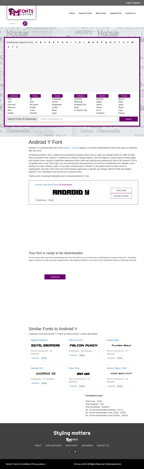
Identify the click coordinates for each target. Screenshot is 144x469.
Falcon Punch (76, 340)
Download (55, 277)
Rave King (74, 368)
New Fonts (101, 13)
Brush (54, 110)
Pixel (32, 102)
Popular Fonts (85, 13)
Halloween (78, 102)
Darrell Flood (52, 185)
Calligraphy (56, 99)
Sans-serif (11, 105)
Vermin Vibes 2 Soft (116, 368)
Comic (32, 110)
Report (51, 200)
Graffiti (55, 107)
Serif (9, 102)
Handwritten (57, 105)
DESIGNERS (87, 445)
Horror (121, 107)
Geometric (100, 113)
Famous (121, 113)
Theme (124, 96)
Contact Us (131, 13)
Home (72, 13)
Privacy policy (38, 464)
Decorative (34, 105)
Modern (102, 96)
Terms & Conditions (21, 464)
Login (128, 3)
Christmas (78, 99)
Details (44, 358)
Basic (10, 99)
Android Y (39, 185)
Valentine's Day (80, 105)
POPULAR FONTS (54, 445)
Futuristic (100, 99)
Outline (11, 113)
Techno (99, 107)
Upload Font (115, 13)
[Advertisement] (72, 70)
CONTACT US (103, 445)
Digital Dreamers (39, 340)
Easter (76, 107)
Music (120, 102)
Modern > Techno (70, 148)
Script (57, 96)
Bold (9, 110)
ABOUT (38, 445)
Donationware (41, 200)
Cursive (55, 102)
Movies (121, 99)
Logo (120, 110)
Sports (120, 105)
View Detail (121, 190)
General (13, 96)
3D (31, 99)
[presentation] (50, 268)
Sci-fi (98, 110)
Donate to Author (121, 196)
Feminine (33, 113)
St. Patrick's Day (80, 110)
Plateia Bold (113, 340)
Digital (99, 102)
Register (136, 3)
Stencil (99, 105)
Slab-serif (11, 107)
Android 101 (37, 368)
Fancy (35, 96)
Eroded (32, 107)
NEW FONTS (72, 445)
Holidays (81, 96)
